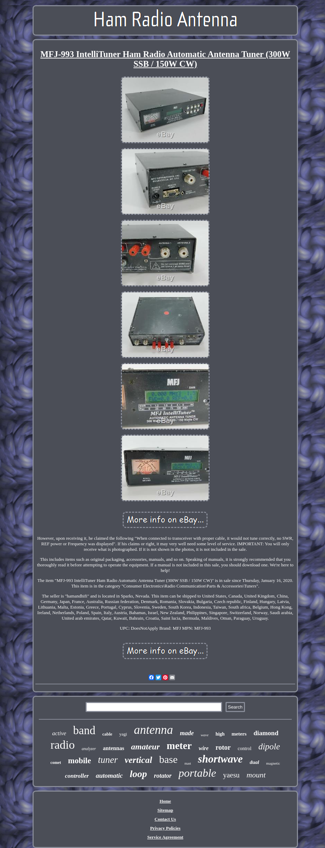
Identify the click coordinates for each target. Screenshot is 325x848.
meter (179, 745)
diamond (266, 733)
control (245, 748)
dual (255, 762)
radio (63, 744)
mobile (79, 760)
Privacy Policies (165, 828)
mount (256, 775)
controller (77, 776)
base (168, 759)
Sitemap (165, 810)
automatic (109, 775)
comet (56, 762)
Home (165, 801)
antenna (153, 730)
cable (107, 734)
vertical (138, 760)
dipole (269, 746)
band (84, 730)
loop (138, 773)
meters (238, 734)
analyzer (89, 748)
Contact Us (165, 819)
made (187, 733)
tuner (108, 760)
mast (187, 763)
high (220, 734)
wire (203, 748)
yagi (123, 734)
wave (205, 735)
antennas (113, 748)
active (59, 733)
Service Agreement (165, 837)
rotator (163, 775)
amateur (145, 746)
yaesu (231, 775)
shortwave (220, 759)
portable (197, 773)
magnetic (273, 763)
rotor (223, 747)
